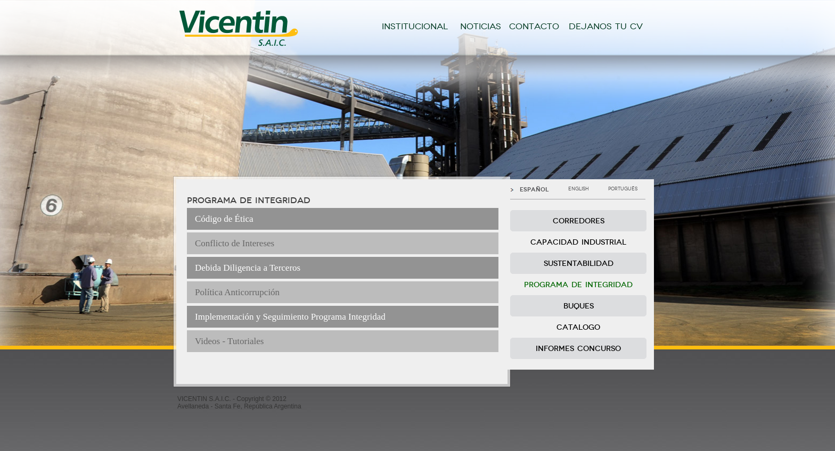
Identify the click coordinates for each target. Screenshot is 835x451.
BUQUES (578, 306)
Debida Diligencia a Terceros (247, 268)
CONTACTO (534, 26)
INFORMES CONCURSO (578, 348)
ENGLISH (578, 188)
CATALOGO (578, 327)
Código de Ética (224, 219)
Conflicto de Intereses (234, 243)
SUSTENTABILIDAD (578, 263)
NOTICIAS (480, 26)
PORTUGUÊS (622, 188)
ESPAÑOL (534, 189)
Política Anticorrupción (237, 292)
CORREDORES (578, 221)
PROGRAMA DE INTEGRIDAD (578, 284)
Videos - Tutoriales (229, 341)
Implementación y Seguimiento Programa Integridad (290, 317)
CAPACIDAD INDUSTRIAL (578, 242)
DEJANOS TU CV (606, 26)
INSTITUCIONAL (415, 26)
